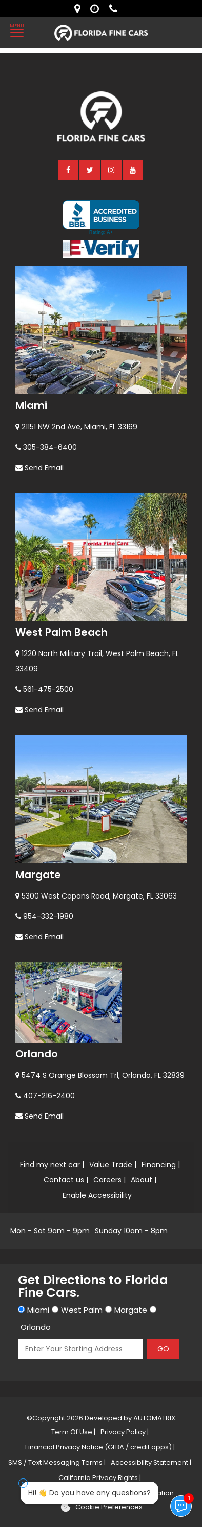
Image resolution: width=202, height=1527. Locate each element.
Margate (38, 874)
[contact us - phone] (116, 9)
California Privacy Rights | (99, 1478)
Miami (31, 405)
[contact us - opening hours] (97, 9)
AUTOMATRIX (153, 1418)
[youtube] (133, 169)
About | (143, 1180)
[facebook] (68, 169)
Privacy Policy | (124, 1432)
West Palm (82, 1309)
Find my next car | (52, 1164)
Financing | (161, 1164)
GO (163, 1349)
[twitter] (90, 169)
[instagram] (112, 169)
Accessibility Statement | (151, 1462)
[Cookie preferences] (101, 1507)
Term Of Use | (73, 1432)
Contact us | (66, 1180)
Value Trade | (112, 1164)
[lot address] (79, 9)
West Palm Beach (61, 632)
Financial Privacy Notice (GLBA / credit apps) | (100, 1447)
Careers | (109, 1180)
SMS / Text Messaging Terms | (57, 1462)
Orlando (36, 1054)
